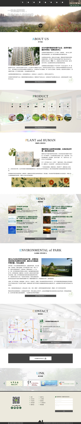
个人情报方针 (42, 402)
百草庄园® (38, 4)
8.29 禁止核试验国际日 (58, 227)
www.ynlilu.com (16, 405)
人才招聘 (55, 4)
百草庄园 (32, 402)
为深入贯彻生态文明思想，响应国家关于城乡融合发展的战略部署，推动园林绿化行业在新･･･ (27, 231)
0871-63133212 (46, 328)
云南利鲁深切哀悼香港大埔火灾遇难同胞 (61, 217)
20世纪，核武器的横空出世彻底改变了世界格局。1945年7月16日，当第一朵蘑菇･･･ (61, 231)
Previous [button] (4, 383)
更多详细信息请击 (40, 295)
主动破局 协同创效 (22, 206)
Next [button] (76, 383)
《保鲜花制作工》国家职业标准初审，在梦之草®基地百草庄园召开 (27, 217)
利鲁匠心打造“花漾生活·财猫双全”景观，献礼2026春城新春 (62, 207)
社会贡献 (54, 220)
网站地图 (41, 404)
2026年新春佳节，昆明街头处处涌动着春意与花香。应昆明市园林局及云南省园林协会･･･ (61, 213)
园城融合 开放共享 (22, 227)
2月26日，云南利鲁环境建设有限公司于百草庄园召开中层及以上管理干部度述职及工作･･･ (27, 211)
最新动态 (43, 4)
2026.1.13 (24, 220)
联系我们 (61, 4)
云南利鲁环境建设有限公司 (7, 3)
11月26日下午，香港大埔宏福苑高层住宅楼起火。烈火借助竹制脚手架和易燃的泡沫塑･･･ (62, 223)
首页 (21, 4)
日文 (78, 5)
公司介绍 (26, 4)
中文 (73, 5)
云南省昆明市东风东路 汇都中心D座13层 (51, 326)
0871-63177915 (46, 330)
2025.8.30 (24, 229)
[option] (13, 383)
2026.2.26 (24, 208)
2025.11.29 (59, 220)
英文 (76, 5)
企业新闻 (19, 208)
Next (77, 22)
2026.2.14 (59, 210)
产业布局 (32, 4)
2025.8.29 (59, 229)
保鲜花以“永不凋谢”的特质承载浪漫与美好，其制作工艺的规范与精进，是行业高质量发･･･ (27, 223)
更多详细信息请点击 (40, 82)
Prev (3, 22)
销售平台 (49, 4)
